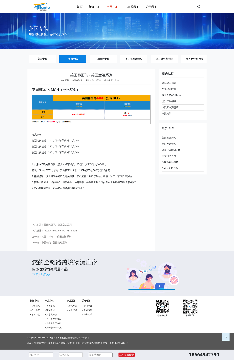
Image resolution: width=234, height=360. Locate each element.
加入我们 (72, 310)
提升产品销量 (169, 101)
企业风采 (88, 314)
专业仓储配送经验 (171, 95)
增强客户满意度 (170, 107)
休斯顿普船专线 (170, 162)
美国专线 (42, 59)
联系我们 (71, 300)
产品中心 (49, 300)
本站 (117, 80)
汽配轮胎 (166, 113)
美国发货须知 (169, 137)
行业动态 (35, 310)
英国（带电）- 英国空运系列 (56, 236)
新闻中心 (34, 300)
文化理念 (88, 306)
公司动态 (35, 306)
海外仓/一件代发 (194, 59)
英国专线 (73, 59)
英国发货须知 (169, 143)
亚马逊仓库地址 (164, 59)
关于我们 (86, 300)
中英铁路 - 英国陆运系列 (54, 242)
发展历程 (88, 310)
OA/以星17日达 (170, 168)
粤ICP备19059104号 (119, 343)
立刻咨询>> (41, 275)
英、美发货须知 (133, 59)
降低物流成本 (169, 83)
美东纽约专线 (169, 156)
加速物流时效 (169, 89)
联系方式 (72, 306)
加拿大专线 (103, 59)
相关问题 (35, 314)
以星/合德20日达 (171, 150)
